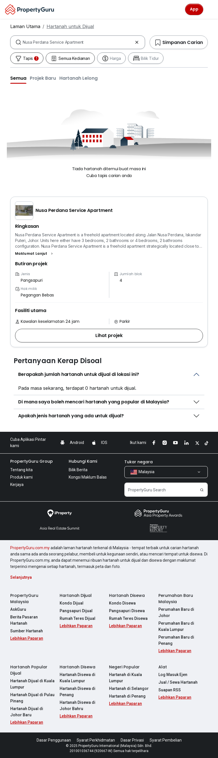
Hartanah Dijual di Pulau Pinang (32, 697)
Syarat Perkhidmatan (96, 740)
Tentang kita (21, 470)
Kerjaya (17, 484)
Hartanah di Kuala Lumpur (125, 677)
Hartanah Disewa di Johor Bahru (77, 705)
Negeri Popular (124, 667)
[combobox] (78, 42)
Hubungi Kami (83, 461)
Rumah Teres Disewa (128, 618)
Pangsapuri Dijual (76, 610)
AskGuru (18, 609)
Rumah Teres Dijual (77, 618)
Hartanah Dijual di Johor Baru (26, 711)
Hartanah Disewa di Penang (77, 691)
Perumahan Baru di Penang (176, 640)
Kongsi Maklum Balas (88, 477)
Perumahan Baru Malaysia (175, 599)
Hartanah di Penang (127, 696)
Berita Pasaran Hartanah (24, 620)
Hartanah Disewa (127, 595)
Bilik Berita (78, 470)
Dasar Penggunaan (54, 740)
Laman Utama (25, 26)
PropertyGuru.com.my (30, 548)
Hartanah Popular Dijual (28, 670)
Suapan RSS (169, 690)
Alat (162, 667)
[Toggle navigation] (210, 9)
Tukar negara (138, 462)
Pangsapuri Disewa (127, 610)
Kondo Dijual (71, 603)
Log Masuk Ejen (172, 674)
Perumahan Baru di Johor (176, 612)
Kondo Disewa (122, 603)
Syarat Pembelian (166, 740)
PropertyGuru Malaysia (24, 599)
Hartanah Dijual (76, 595)
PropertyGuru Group (31, 461)
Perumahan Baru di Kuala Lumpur (176, 626)
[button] (18, 78)
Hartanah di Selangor (129, 688)
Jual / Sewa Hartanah (178, 682)
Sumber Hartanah (26, 631)
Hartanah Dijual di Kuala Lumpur (32, 684)
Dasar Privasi (132, 740)
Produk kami (21, 477)
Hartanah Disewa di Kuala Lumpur (77, 677)
